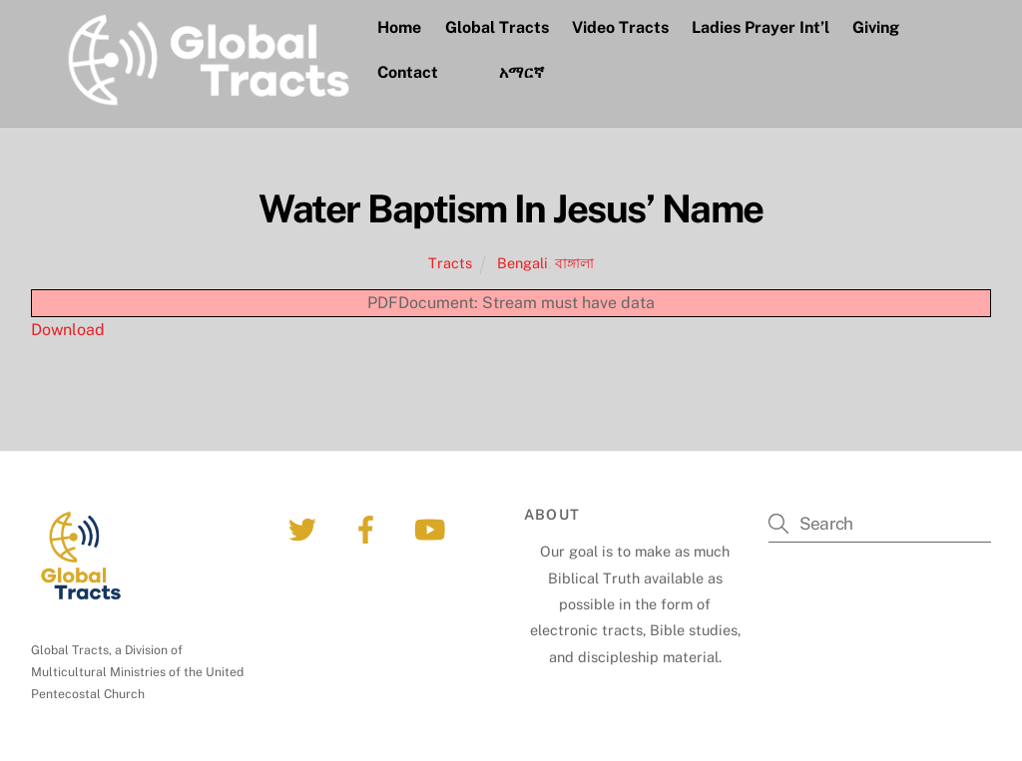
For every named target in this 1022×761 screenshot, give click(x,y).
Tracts (450, 262)
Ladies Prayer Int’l (760, 27)
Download (68, 329)
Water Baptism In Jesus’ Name (510, 209)
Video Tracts (620, 27)
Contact (407, 72)
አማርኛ (521, 72)
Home (399, 27)
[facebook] (369, 528)
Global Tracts (497, 27)
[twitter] (305, 528)
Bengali (522, 262)
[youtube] (433, 528)
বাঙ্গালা (574, 262)
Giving (875, 27)
